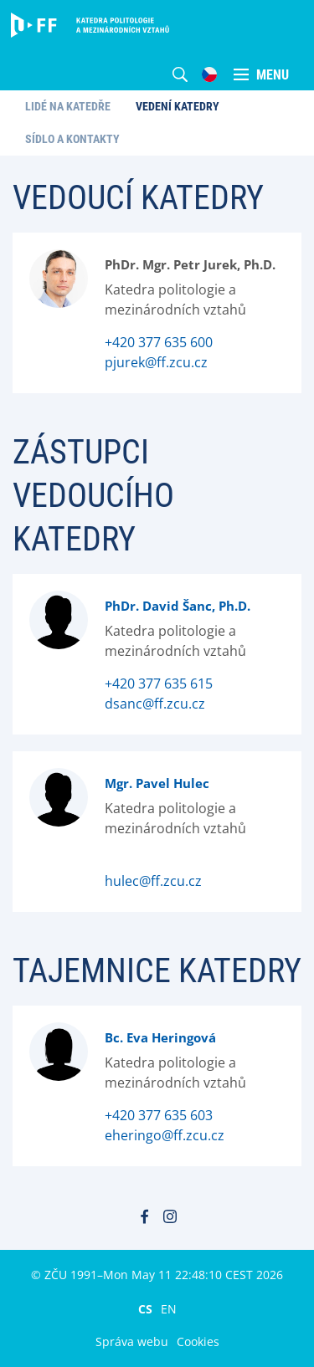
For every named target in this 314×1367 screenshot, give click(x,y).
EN (169, 1308)
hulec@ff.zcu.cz (153, 881)
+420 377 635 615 (159, 683)
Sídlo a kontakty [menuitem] (72, 139)
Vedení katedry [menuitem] (177, 106)
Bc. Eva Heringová (160, 1037)
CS (145, 1308)
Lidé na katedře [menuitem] (68, 106)
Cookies (198, 1341)
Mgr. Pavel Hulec (157, 783)
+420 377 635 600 (159, 342)
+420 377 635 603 (159, 1115)
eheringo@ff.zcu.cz (164, 1135)
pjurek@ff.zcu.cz (156, 362)
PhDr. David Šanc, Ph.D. (177, 605)
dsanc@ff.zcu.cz (155, 703)
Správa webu (131, 1341)
